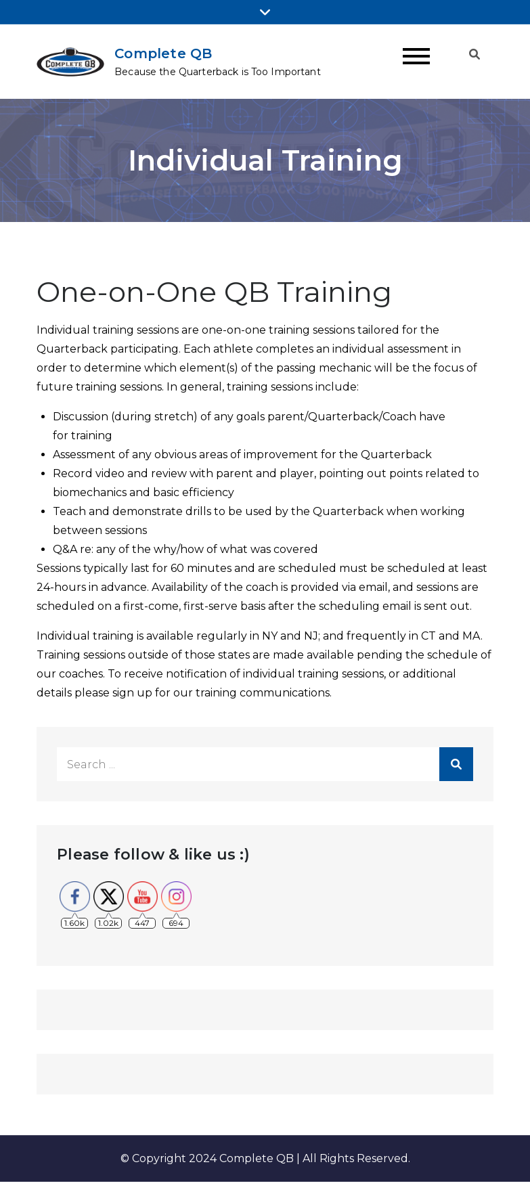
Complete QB (163, 53)
